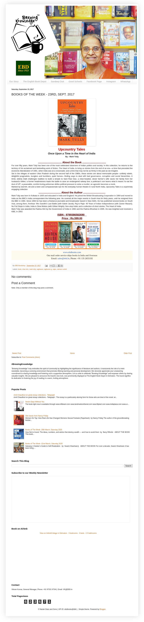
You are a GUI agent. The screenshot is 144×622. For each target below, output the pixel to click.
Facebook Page (94, 81)
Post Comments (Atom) (31, 357)
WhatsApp (125, 81)
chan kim (25, 269)
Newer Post (16, 353)
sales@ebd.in (63, 258)
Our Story (13, 81)
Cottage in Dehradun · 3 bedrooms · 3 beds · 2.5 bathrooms (74, 533)
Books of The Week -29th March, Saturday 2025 (43, 430)
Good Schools (75, 81)
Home (72, 353)
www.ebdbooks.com (72, 252)
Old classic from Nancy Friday (36, 416)
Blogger (103, 609)
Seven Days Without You (34, 402)
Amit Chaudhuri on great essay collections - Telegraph (34, 395)
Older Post (128, 353)
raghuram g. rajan (50, 269)
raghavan (40, 269)
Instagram (111, 81)
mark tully (32, 269)
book (19, 269)
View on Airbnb (45, 533)
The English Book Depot (34, 81)
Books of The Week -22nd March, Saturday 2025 (44, 444)
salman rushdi (62, 269)
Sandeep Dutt (57, 81)
